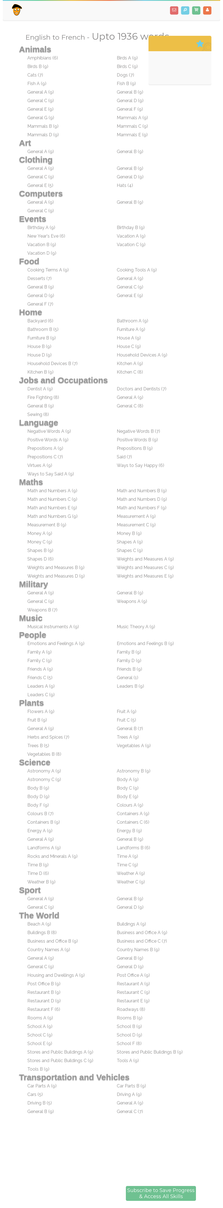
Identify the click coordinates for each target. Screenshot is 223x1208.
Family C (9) (39, 660)
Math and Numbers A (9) (52, 490)
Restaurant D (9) (44, 1000)
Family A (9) (39, 652)
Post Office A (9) (133, 975)
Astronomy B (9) (133, 771)
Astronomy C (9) (44, 779)
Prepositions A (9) (45, 448)
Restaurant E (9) (133, 1000)
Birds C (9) (127, 66)
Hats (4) (125, 185)
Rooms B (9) (129, 1018)
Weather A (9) (131, 873)
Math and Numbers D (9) (142, 499)
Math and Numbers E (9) (52, 507)
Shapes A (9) (130, 542)
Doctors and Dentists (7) (141, 388)
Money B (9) (129, 533)
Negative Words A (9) (49, 431)
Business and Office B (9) (52, 941)
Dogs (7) (125, 75)
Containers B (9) (43, 822)
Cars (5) (35, 1094)
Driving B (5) (39, 1103)
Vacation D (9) (41, 253)
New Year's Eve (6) (46, 236)
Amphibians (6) (42, 58)
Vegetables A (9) (134, 745)
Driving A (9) (129, 1094)
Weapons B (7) (42, 610)
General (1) (127, 677)
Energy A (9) (39, 830)
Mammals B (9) (43, 126)
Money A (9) (39, 533)
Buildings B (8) (42, 932)
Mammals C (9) (132, 126)
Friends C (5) (39, 677)
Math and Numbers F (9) (141, 507)
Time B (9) (38, 864)
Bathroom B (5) (43, 329)
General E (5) (40, 185)
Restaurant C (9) (133, 992)
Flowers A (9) (40, 711)
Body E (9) (127, 796)
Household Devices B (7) (52, 363)
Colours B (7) (40, 813)
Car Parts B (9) (131, 1086)
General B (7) (130, 728)
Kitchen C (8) (130, 372)
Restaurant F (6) (43, 1009)
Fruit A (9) (126, 711)
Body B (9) (38, 788)
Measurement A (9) (136, 516)
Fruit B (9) (37, 720)
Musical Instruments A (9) (53, 626)
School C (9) (39, 1035)
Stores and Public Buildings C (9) (60, 1060)
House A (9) (129, 338)
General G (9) (40, 117)
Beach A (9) (39, 924)
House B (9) (39, 346)
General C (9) (40, 100)
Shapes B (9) (40, 550)
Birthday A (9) (41, 227)
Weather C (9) (131, 882)
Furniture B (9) (41, 338)
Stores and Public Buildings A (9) (60, 1052)
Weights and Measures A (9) (145, 559)
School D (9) (129, 1035)
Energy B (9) (129, 830)
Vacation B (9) (41, 244)
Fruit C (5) (126, 720)
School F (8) (129, 1043)
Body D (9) (38, 796)
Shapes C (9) (130, 550)
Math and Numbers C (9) (52, 499)
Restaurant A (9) (133, 983)
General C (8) (130, 406)
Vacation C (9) (131, 244)
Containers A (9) (133, 813)
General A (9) (40, 92)
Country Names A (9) (48, 949)
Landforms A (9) (44, 847)
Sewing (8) (38, 414)
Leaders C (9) (41, 694)
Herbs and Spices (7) (48, 737)
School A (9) (39, 1026)
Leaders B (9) (130, 686)
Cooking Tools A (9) (137, 270)
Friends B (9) (129, 669)
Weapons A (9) (132, 601)
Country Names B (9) (138, 949)
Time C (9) (127, 864)
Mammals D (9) (43, 134)
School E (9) (39, 1043)
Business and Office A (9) (142, 932)
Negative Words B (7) (138, 431)
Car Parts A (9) (42, 1086)
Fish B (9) (126, 83)
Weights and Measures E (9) (145, 576)
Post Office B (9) (43, 983)
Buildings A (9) (131, 924)
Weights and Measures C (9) (145, 567)
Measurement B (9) (46, 524)
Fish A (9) (36, 83)
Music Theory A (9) (136, 626)
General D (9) (130, 100)
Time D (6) (38, 873)
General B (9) (130, 92)
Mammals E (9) (132, 134)
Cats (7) (35, 75)
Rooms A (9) (40, 1018)
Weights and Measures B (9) (55, 567)
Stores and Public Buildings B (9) (150, 1052)
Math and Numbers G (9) (52, 516)
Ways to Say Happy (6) (140, 465)
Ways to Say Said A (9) (50, 474)
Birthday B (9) (131, 227)
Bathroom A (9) (132, 320)
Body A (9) (128, 779)
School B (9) (129, 1026)
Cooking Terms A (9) (48, 270)
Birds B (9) (37, 66)
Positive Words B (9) (137, 439)
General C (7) (130, 1111)
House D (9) (39, 355)
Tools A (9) (128, 1060)
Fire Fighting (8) (43, 397)
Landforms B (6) (133, 847)
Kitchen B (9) (40, 372)
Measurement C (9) (136, 524)
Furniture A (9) (131, 329)
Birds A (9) (127, 58)
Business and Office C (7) (142, 941)
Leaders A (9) (41, 686)
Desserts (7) (39, 278)
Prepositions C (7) (45, 456)
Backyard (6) (40, 320)
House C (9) (129, 346)
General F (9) (130, 109)
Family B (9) (129, 652)
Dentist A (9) (40, 388)
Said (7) (124, 456)
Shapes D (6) (40, 559)
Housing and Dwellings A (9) (56, 975)
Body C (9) (128, 788)
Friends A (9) (40, 669)
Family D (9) (129, 660)
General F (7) (40, 304)
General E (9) (40, 109)
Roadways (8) (131, 1009)
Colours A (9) (130, 805)
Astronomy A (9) (44, 771)
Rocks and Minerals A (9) (52, 856)
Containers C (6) (133, 822)
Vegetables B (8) (44, 754)
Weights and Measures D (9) (56, 576)
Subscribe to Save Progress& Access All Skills (161, 1193)
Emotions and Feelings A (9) (55, 643)
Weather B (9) (41, 882)
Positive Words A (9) (47, 439)
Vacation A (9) (131, 236)
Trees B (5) (38, 745)
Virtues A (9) (39, 465)
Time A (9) (127, 856)
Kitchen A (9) (130, 363)
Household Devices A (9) (142, 355)
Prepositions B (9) (135, 448)
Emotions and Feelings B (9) (145, 643)
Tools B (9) (38, 1069)
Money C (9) (39, 542)
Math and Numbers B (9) (142, 490)
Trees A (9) (128, 737)
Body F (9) (38, 805)
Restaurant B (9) (43, 992)
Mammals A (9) (132, 117)
